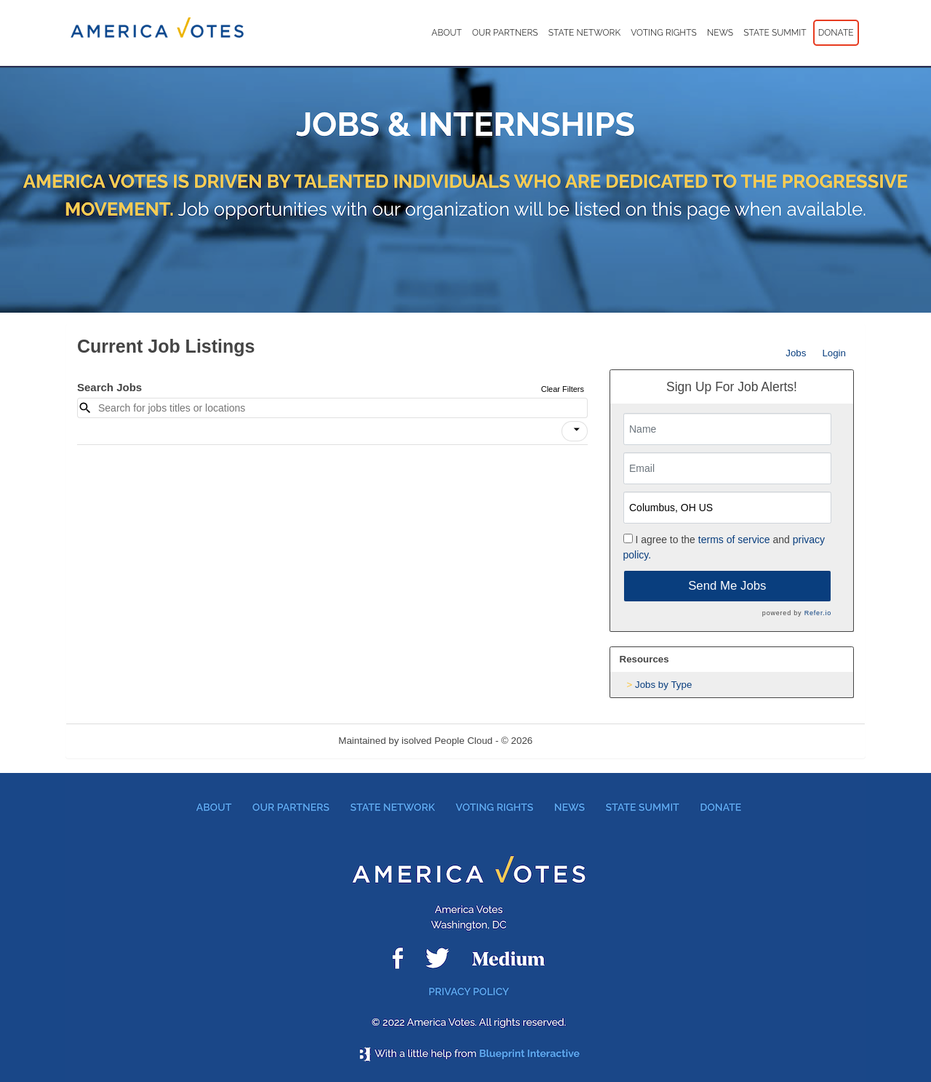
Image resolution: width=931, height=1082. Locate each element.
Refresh (576, 740)
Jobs (796, 353)
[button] (575, 431)
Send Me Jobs (727, 586)
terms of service (734, 539)
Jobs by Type (663, 684)
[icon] (577, 429)
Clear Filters (562, 389)
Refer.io (817, 613)
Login (834, 353)
